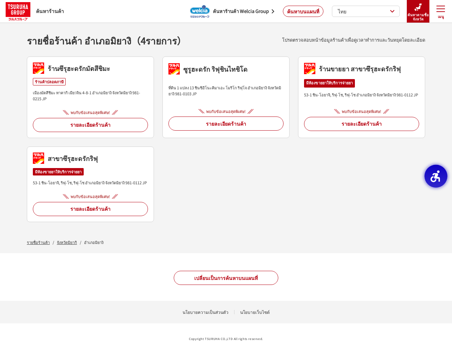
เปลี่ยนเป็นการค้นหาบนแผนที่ (226, 277)
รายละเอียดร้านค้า (90, 124)
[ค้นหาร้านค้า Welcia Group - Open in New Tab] (232, 11)
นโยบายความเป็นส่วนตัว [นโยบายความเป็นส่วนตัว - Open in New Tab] (205, 312)
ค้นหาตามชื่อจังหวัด (418, 11)
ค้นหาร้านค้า (35, 11)
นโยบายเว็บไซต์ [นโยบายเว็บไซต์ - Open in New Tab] (255, 312)
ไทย (366, 11)
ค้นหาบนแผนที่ (303, 11)
